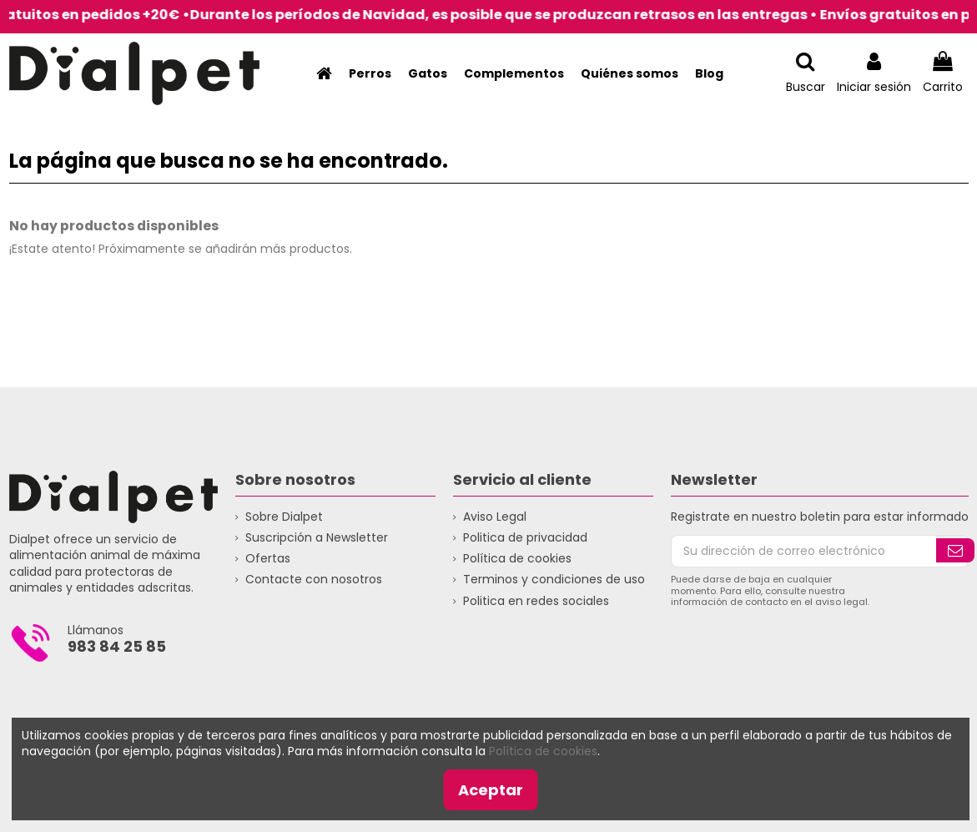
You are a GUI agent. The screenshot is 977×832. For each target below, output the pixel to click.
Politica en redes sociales (536, 601)
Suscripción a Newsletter (316, 538)
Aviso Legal (494, 517)
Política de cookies (517, 559)
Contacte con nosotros (313, 579)
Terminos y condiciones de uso (554, 579)
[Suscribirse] (955, 550)
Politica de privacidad (525, 538)
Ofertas (267, 559)
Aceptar (490, 789)
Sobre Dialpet (284, 517)
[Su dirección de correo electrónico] (804, 551)
